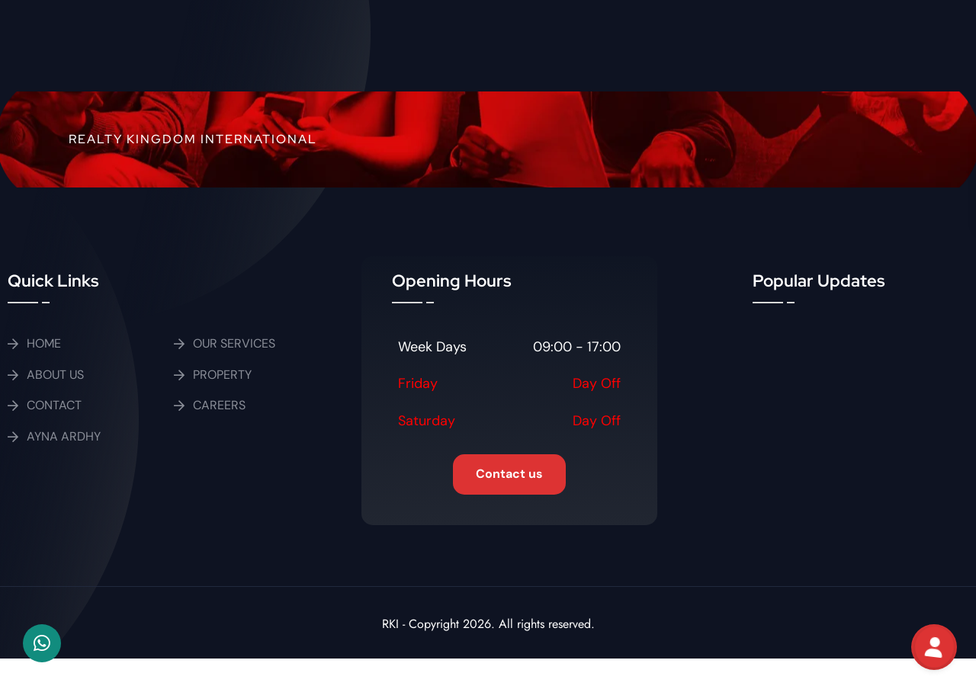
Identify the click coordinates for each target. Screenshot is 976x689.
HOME (44, 343)
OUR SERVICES (234, 343)
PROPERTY (222, 375)
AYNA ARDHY (64, 436)
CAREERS (219, 405)
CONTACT (54, 405)
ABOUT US (55, 375)
